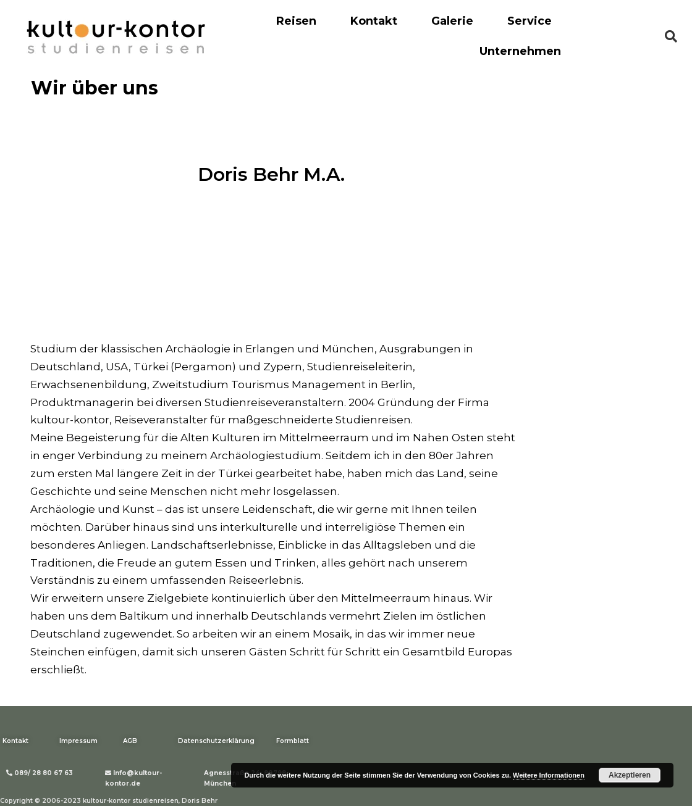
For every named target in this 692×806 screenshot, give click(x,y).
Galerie (452, 21)
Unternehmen (520, 51)
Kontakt (373, 21)
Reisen (296, 21)
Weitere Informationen (548, 775)
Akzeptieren (630, 775)
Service (529, 21)
